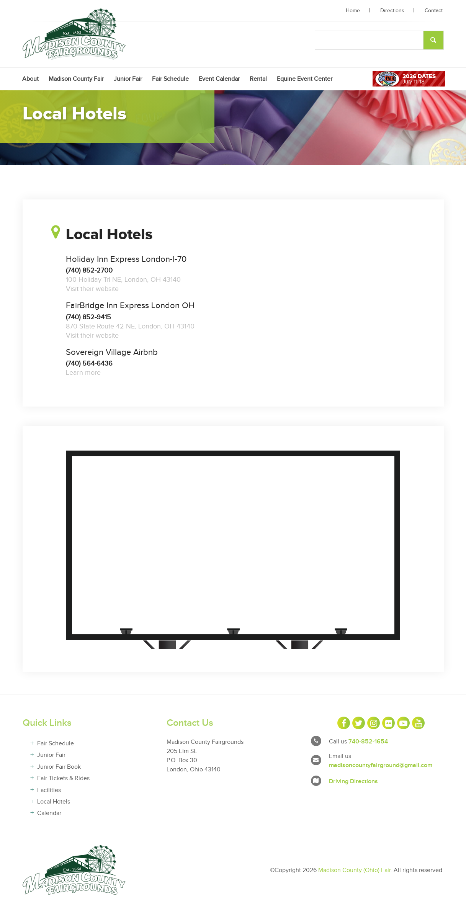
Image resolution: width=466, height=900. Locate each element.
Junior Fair (128, 79)
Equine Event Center (304, 79)
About (30, 79)
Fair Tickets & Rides (63, 778)
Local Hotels (53, 801)
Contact (434, 11)
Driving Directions (353, 781)
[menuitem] (30, 79)
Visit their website (92, 289)
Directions (392, 11)
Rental (258, 79)
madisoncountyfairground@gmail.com (380, 765)
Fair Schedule (170, 79)
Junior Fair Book (59, 767)
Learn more (83, 373)
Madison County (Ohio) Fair (354, 870)
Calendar (49, 813)
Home (353, 11)
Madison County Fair (76, 79)
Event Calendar (219, 79)
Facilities (49, 790)
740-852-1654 (368, 741)
